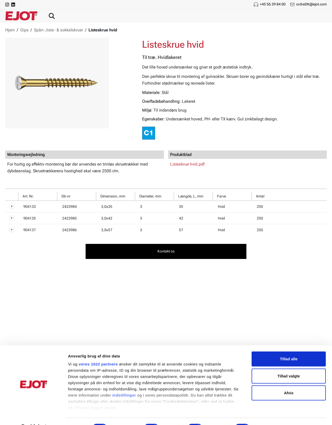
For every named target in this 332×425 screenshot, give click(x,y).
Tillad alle (289, 346)
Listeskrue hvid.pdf (187, 164)
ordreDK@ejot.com (311, 4)
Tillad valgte (289, 362)
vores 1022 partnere (98, 351)
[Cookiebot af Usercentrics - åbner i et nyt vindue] (33, 415)
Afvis (289, 380)
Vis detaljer (269, 415)
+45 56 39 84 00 (273, 4)
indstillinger (124, 382)
